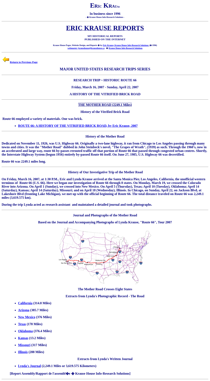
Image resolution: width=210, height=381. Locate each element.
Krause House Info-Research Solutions (126, 48)
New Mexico (26, 317)
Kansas (23, 338)
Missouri (24, 345)
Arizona (23, 310)
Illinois (23, 352)
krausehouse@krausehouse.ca (91, 48)
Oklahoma (25, 331)
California (25, 303)
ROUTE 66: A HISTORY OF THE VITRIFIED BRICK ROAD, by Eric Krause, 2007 (78, 125)
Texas (22, 324)
